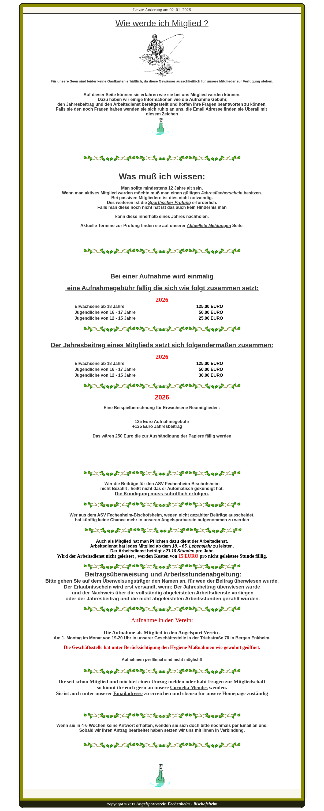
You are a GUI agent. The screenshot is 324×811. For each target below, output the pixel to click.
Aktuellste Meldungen (209, 225)
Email (198, 109)
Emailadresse (128, 693)
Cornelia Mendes (189, 687)
